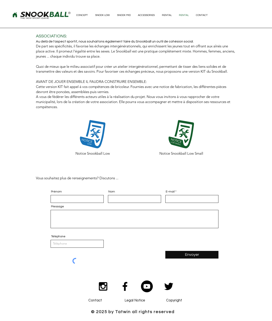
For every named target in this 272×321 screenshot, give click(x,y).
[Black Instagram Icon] (103, 286)
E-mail (170, 191)
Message (57, 206)
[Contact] (95, 300)
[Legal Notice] (135, 300)
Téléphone (58, 236)
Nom (111, 191)
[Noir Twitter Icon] (169, 286)
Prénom (56, 191)
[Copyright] (174, 300)
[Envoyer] (191, 255)
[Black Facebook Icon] (125, 286)
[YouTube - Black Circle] (147, 286)
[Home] (15, 15)
